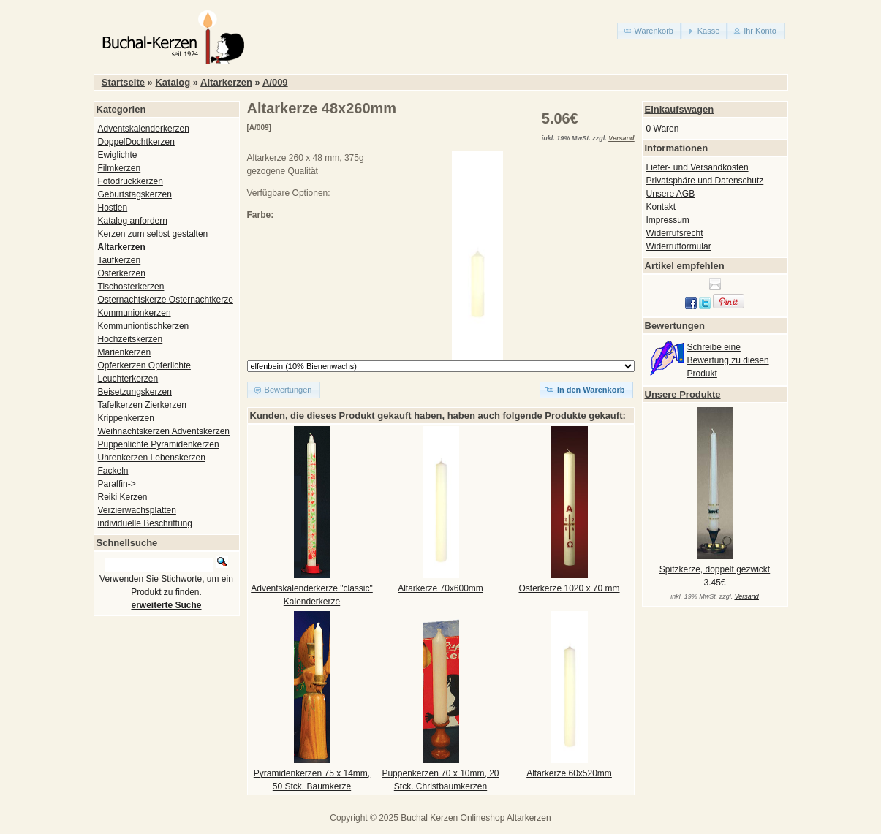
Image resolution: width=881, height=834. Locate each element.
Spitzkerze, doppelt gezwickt (714, 569)
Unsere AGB (670, 194)
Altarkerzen (226, 82)
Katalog (172, 82)
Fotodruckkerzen (130, 181)
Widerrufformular (678, 246)
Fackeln (113, 471)
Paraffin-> (117, 484)
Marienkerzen (124, 352)
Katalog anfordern (132, 221)
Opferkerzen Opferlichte (144, 365)
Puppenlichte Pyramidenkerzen (158, 444)
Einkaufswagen (679, 109)
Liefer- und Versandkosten (697, 167)
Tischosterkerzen (131, 286)
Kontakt (661, 207)
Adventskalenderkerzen (143, 129)
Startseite (123, 82)
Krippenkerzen (126, 418)
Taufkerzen (119, 260)
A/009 (275, 82)
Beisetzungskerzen (135, 392)
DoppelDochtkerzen (136, 142)
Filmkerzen (119, 168)
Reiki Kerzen (123, 497)
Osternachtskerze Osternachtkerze (165, 300)
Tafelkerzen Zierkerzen (142, 405)
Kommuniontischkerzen (143, 326)
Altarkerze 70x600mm (440, 588)
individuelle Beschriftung (145, 523)
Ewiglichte (117, 155)
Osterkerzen (121, 273)
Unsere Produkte (683, 394)
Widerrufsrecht (674, 233)
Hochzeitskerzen (130, 339)
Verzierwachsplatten (137, 510)
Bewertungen (675, 325)
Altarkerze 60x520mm (569, 773)
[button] (649, 31)
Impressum (667, 220)
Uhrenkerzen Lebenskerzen (151, 457)
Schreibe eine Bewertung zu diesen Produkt (728, 360)
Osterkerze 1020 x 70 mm (568, 588)
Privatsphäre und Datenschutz (705, 180)
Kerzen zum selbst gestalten (153, 234)
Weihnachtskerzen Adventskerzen (164, 431)
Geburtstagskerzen (135, 194)
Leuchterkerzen (128, 379)
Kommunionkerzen (134, 313)
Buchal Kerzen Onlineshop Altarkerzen (476, 818)
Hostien (113, 207)
